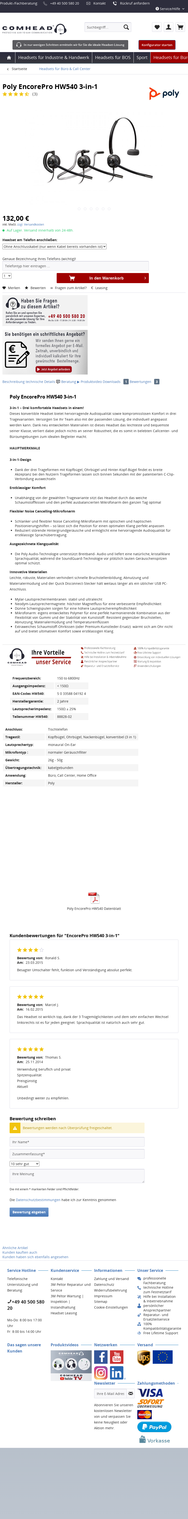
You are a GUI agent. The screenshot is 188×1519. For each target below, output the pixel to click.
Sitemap (100, 1301)
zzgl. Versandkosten (30, 224)
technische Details (40, 381)
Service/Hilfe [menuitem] (168, 8)
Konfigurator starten (157, 45)
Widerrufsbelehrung (110, 1290)
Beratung (66, 381)
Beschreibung (13, 381)
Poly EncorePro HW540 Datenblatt (94, 908)
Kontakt (99, 3)
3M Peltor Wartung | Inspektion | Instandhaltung (67, 1302)
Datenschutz (104, 1284)
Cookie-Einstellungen (111, 1307)
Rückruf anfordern (135, 3)
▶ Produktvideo (89, 381)
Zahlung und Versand (111, 1278)
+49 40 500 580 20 (64, 3)
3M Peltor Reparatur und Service (71, 1287)
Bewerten (36, 288)
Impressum (103, 1296)
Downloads (116, 381)
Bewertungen (144, 381)
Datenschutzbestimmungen (38, 1199)
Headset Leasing (64, 1313)
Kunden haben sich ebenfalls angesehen (35, 1257)
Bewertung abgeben (29, 1212)
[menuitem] (108, 27)
